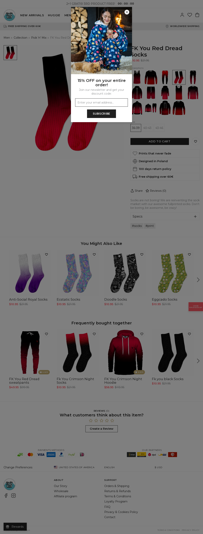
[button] (101, 267)
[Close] (126, 12)
